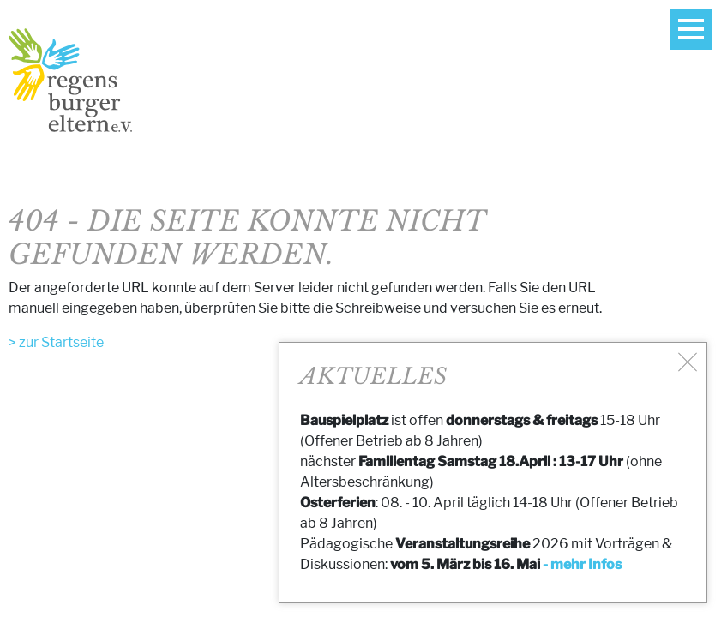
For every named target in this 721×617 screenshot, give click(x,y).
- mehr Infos (582, 564)
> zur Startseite (56, 342)
